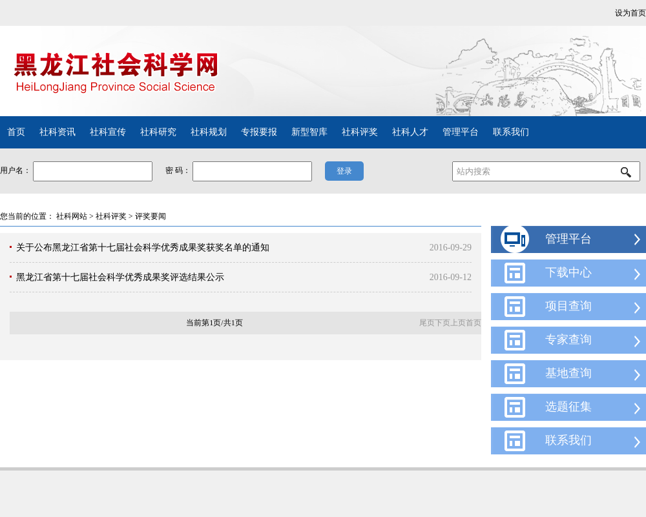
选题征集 (568, 406)
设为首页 (630, 12)
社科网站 (71, 216)
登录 (344, 171)
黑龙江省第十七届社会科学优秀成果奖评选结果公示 (120, 277)
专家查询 (568, 339)
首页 (16, 132)
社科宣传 (108, 132)
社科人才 (410, 132)
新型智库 (309, 132)
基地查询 (568, 373)
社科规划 (209, 132)
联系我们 (511, 132)
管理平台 (461, 132)
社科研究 (158, 132)
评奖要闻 (150, 216)
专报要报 (259, 132)
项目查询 (568, 305)
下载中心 (568, 272)
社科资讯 (57, 132)
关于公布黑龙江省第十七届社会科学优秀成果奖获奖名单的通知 (142, 247)
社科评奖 (360, 132)
